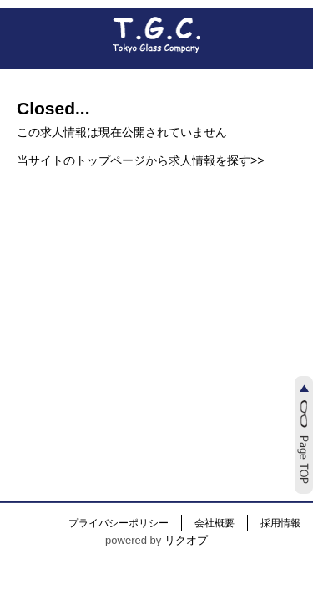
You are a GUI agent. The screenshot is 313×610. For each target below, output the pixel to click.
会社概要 (214, 523)
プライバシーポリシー (118, 523)
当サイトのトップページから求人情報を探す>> (140, 160)
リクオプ (186, 540)
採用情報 (280, 523)
